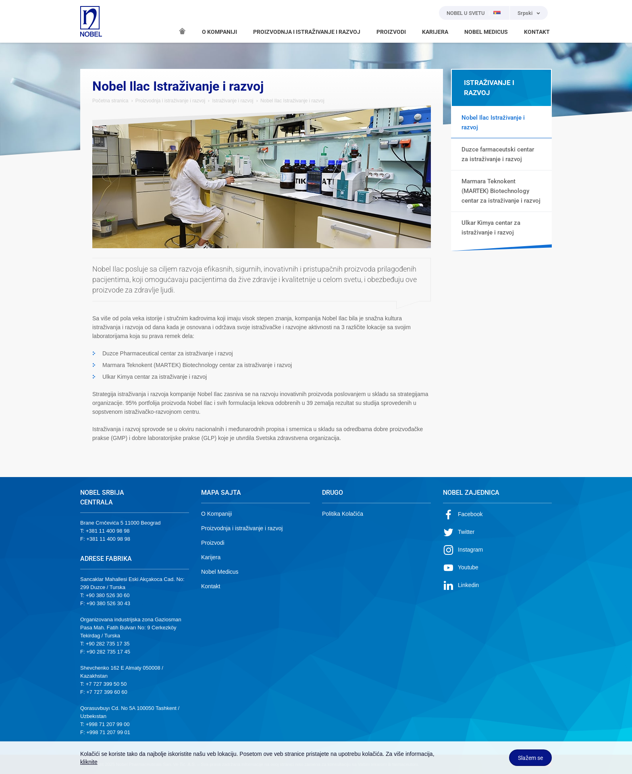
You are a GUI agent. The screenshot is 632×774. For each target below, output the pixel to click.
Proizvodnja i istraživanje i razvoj (171, 101)
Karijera (210, 557)
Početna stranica (110, 101)
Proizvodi (213, 543)
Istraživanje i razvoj (232, 101)
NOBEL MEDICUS (486, 32)
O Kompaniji (216, 513)
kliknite (89, 762)
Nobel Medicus (220, 572)
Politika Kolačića (342, 513)
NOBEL (91, 21)
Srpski (525, 13)
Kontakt (210, 586)
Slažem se (530, 758)
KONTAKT (537, 32)
